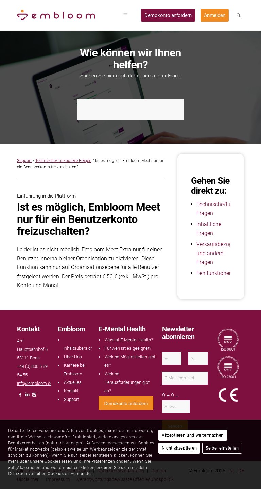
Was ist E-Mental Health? (129, 339)
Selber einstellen (222, 448)
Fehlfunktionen (214, 273)
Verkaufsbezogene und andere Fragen (218, 253)
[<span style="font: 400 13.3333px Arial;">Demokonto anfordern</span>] (126, 403)
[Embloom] (56, 15)
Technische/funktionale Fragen (63, 160)
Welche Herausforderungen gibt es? (127, 382)
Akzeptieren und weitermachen (193, 435)
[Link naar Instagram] (34, 396)
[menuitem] (128, 15)
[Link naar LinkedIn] (27, 396)
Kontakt (71, 390)
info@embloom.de (35, 383)
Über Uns (73, 356)
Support (24, 160)
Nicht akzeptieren (179, 448)
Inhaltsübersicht (79, 348)
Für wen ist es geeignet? (128, 348)
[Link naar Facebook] (20, 396)
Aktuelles (73, 382)
